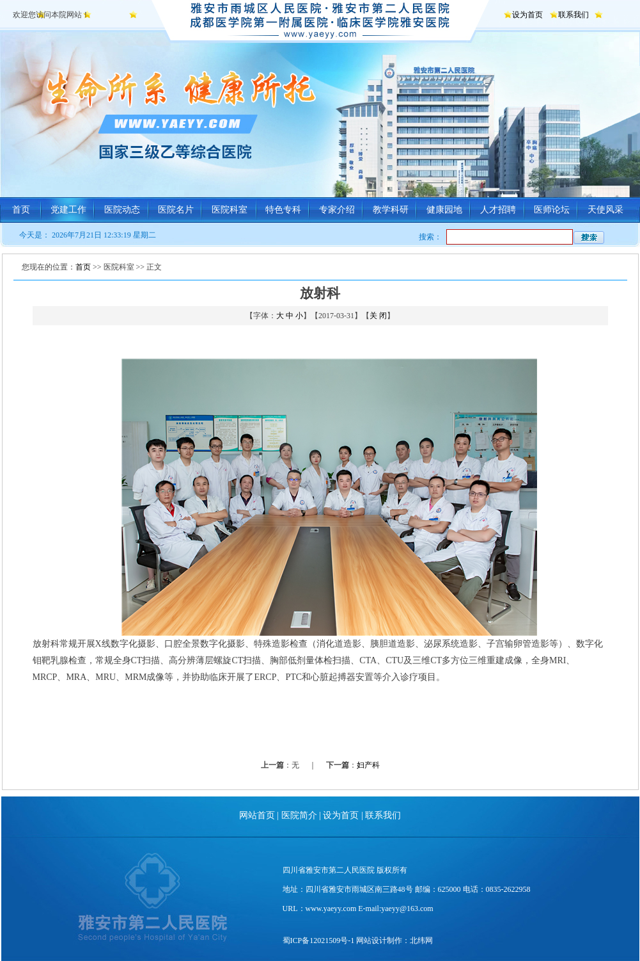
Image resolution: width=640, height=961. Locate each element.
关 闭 (378, 315)
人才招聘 (498, 209)
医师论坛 (552, 209)
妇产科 (368, 765)
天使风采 (605, 209)
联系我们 (573, 14)
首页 (21, 209)
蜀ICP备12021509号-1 (319, 940)
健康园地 (444, 209)
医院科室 (229, 209)
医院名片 (176, 209)
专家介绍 (337, 209)
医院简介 (299, 815)
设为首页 (527, 14)
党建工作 (68, 209)
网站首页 (257, 815)
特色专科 (283, 209)
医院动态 (122, 209)
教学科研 (391, 209)
